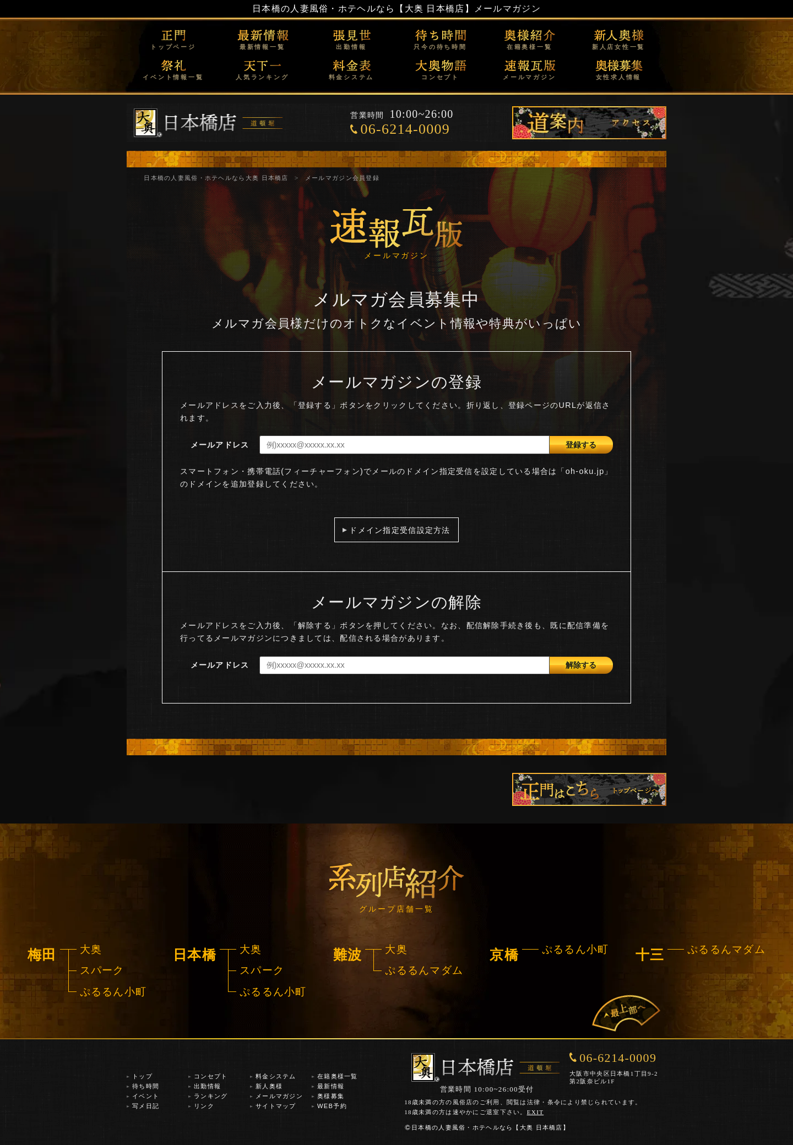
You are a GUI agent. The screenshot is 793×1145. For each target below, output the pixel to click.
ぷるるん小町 (113, 991)
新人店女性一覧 (618, 46)
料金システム (351, 77)
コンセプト (440, 77)
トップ (142, 1076)
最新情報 (330, 1086)
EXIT (535, 1112)
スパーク (102, 970)
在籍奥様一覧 (529, 46)
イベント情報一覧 (173, 77)
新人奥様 (269, 1086)
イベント (145, 1096)
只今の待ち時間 (440, 46)
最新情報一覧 (262, 46)
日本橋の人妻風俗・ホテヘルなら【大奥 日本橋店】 (363, 8)
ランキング (210, 1096)
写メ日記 (145, 1106)
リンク (204, 1106)
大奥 (91, 949)
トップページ (173, 46)
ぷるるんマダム (424, 970)
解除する (581, 665)
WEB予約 (332, 1106)
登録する (581, 444)
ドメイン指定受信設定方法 (399, 530)
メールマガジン (529, 77)
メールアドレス (220, 444)
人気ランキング (262, 77)
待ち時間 (145, 1086)
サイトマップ (276, 1106)
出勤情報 (351, 46)
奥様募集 (330, 1096)
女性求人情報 (619, 77)
